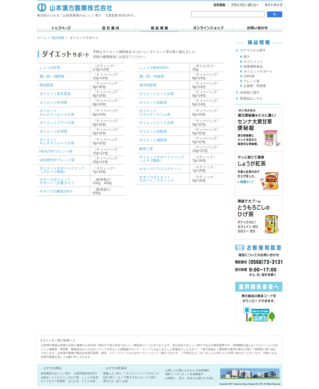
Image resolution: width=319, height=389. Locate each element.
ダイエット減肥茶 (153, 140)
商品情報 (58, 38)
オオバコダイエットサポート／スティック (156, 178)
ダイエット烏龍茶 (153, 102)
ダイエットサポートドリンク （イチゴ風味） (161, 158)
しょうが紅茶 (49, 68)
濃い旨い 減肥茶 (52, 76)
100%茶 (249, 76)
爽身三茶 (146, 149)
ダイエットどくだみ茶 (156, 94)
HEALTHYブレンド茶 (56, 151)
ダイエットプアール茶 (56, 123)
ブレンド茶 (251, 81)
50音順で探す (250, 92)
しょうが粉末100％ (154, 68)
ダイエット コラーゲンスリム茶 (154, 112)
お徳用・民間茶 (254, 86)
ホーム (42, 38)
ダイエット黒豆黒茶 (55, 94)
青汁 (246, 57)
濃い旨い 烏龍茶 (151, 76)
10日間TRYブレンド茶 (57, 160)
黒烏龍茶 (46, 85)
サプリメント (253, 62)
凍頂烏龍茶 (148, 85)
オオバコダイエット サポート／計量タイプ (56, 181)
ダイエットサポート (258, 71)
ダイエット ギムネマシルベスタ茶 (56, 112)
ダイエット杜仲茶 (53, 102)
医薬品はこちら (251, 98)
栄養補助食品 (253, 66)
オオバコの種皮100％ (56, 191)
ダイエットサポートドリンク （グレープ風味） (62, 170)
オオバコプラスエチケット (160, 169)
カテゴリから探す (253, 50)
